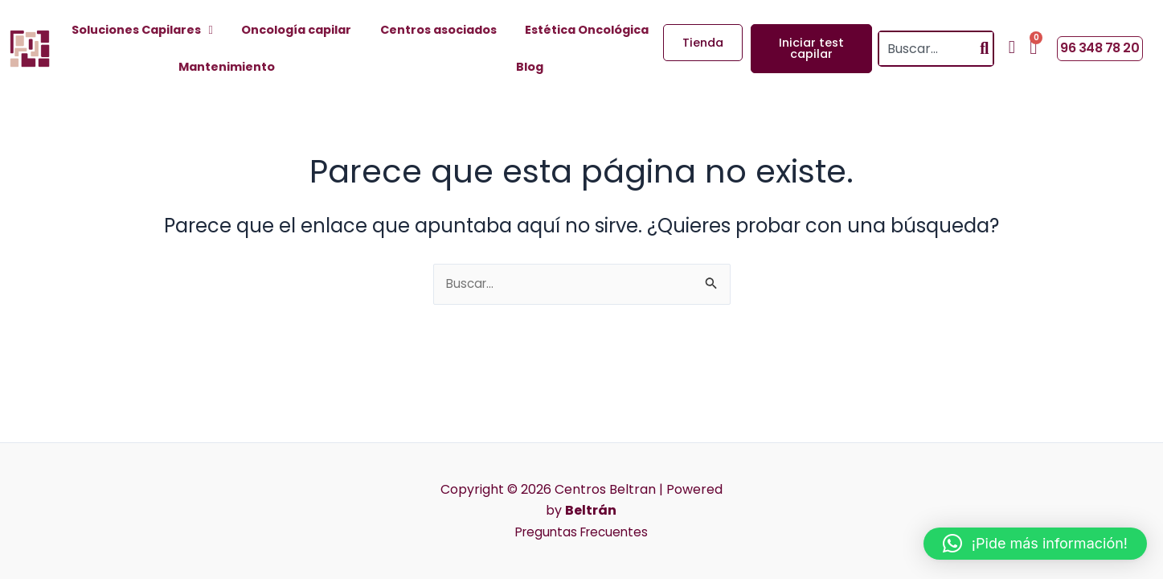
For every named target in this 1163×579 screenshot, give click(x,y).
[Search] (984, 48)
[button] (1035, 544)
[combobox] (927, 48)
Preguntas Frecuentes (581, 532)
